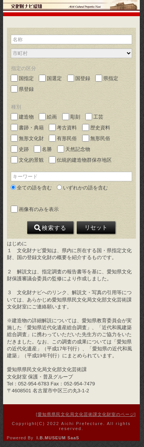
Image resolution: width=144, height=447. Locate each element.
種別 (16, 107)
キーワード (25, 176)
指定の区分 (23, 68)
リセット (96, 227)
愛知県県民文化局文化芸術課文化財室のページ (86, 414)
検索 (50, 227)
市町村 (20, 53)
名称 (18, 39)
